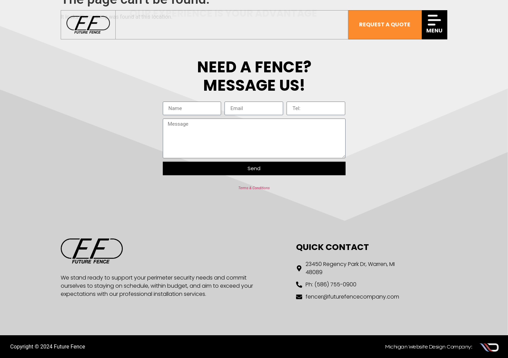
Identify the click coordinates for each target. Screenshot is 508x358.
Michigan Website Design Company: (428, 347)
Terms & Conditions (254, 188)
